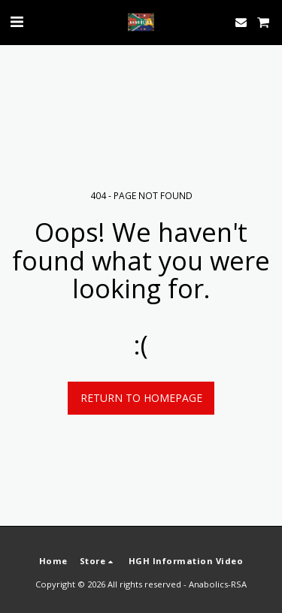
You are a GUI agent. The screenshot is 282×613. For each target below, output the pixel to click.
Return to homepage (141, 398)
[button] (16, 21)
